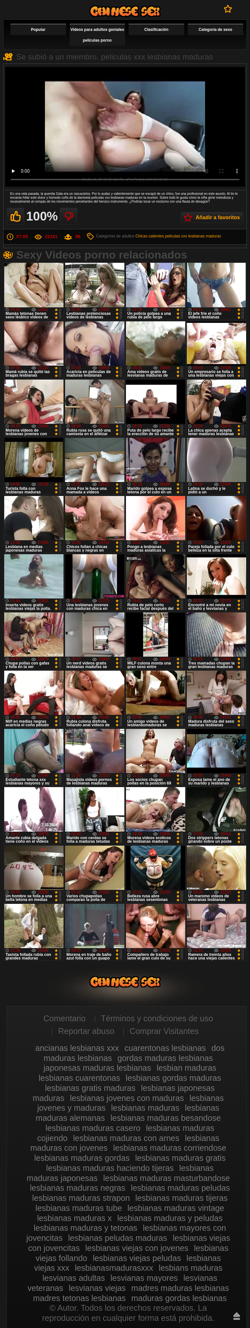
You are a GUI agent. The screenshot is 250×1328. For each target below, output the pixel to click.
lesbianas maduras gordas (82, 1157)
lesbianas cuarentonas (79, 1077)
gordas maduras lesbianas (165, 1058)
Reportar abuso (86, 1031)
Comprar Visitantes (164, 1031)
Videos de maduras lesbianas (125, 11)
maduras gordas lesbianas (179, 1298)
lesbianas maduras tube (78, 1208)
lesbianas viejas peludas (137, 1258)
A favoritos (228, 9)
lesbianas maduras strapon (81, 1197)
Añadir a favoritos (218, 217)
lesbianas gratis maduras (90, 1088)
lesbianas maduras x (74, 1218)
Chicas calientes (149, 236)
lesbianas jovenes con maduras (127, 1098)
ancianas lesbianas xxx (77, 1048)
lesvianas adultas (74, 1277)
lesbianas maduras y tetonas (85, 1227)
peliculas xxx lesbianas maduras (193, 236)
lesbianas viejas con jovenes (136, 1248)
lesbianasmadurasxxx (114, 1267)
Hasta (236, 1316)
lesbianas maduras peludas (180, 1187)
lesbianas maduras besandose (165, 1117)
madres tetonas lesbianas (79, 1298)
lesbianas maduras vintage (176, 1208)
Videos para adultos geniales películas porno (97, 35)
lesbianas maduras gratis (180, 1157)
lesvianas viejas (97, 1288)
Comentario (65, 1018)
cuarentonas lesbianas (165, 1048)
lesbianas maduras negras (77, 1187)
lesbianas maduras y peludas (170, 1218)
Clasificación (156, 29)
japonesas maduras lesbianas (97, 1067)
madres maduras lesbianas (180, 1288)
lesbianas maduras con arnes (126, 1138)
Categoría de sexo (215, 29)
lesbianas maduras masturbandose (166, 1178)
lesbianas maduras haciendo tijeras (110, 1168)
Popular (38, 29)
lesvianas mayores (144, 1277)
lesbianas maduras (145, 1107)
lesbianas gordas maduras (173, 1077)
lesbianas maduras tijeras (181, 1197)
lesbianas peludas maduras (117, 1237)
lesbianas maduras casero (93, 1128)
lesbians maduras (190, 1267)
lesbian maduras (186, 1067)
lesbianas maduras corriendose (169, 1147)
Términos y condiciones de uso (157, 1018)
